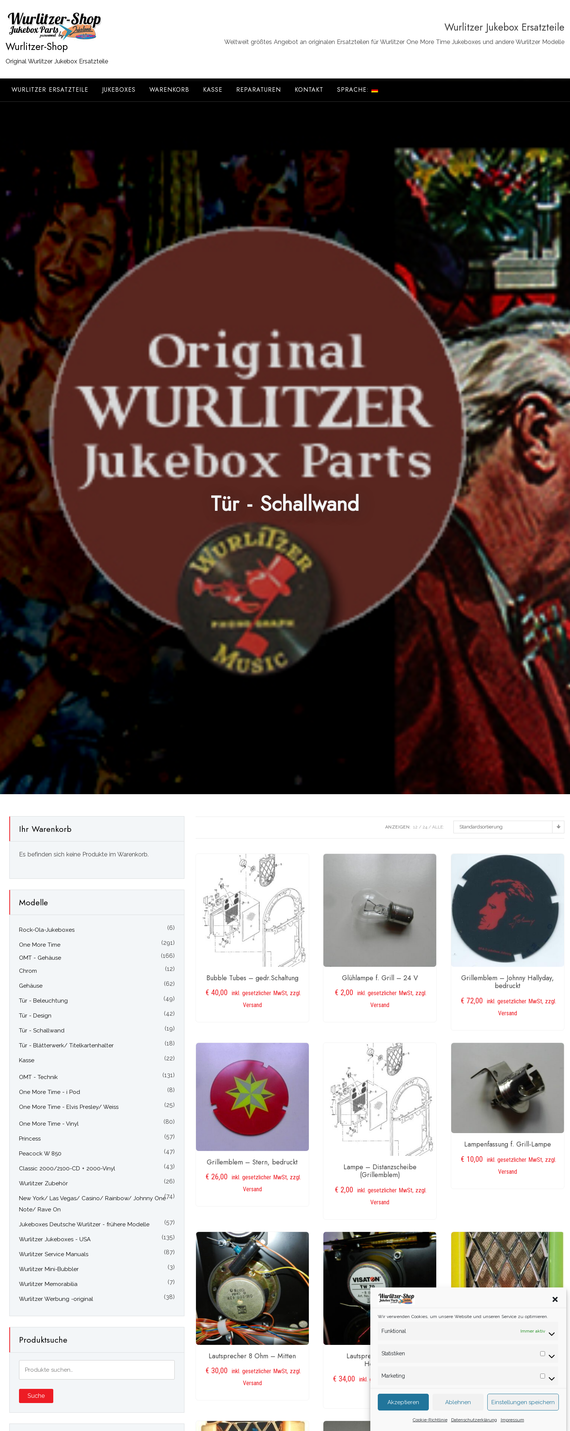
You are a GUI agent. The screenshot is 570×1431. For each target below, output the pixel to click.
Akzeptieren (403, 1411)
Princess (30, 1138)
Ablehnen (458, 1411)
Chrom (28, 971)
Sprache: (357, 89)
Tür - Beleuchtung (43, 1000)
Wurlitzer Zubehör (43, 1183)
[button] (555, 1308)
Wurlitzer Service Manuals (53, 1254)
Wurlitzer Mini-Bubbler (49, 1269)
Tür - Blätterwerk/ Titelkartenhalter (66, 1045)
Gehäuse (30, 985)
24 (424, 827)
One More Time (39, 944)
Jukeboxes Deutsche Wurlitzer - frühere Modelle (84, 1224)
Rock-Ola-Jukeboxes (47, 930)
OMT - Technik (38, 1077)
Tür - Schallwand (41, 1030)
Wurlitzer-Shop (37, 47)
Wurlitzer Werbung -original (56, 1299)
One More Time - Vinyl (49, 1123)
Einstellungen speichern (523, 1411)
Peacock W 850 (40, 1153)
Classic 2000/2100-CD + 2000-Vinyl (67, 1168)
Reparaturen (258, 89)
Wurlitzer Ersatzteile (50, 89)
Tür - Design (35, 1015)
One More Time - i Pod (49, 1092)
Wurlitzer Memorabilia (48, 1284)
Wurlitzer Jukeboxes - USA (55, 1239)
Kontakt (309, 89)
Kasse (212, 89)
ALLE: (438, 827)
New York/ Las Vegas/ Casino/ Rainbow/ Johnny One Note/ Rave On (92, 1204)
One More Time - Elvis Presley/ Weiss (68, 1107)
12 (415, 827)
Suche (36, 1395)
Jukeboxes (119, 89)
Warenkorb (169, 89)
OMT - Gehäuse (40, 957)
